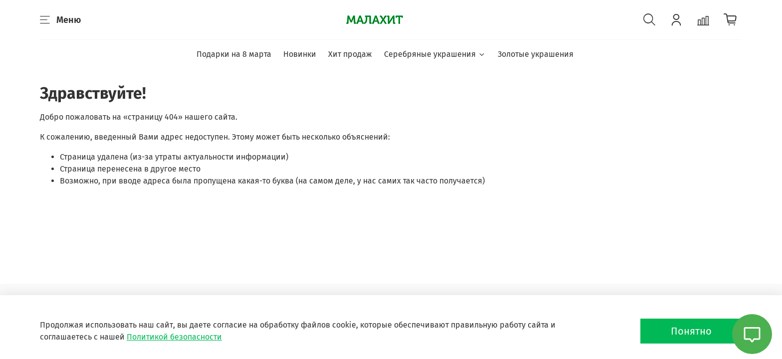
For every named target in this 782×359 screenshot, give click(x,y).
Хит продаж (350, 54)
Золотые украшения (536, 54)
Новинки (299, 54)
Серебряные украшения (434, 54)
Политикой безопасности (174, 337)
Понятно (691, 331)
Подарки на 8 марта (233, 54)
